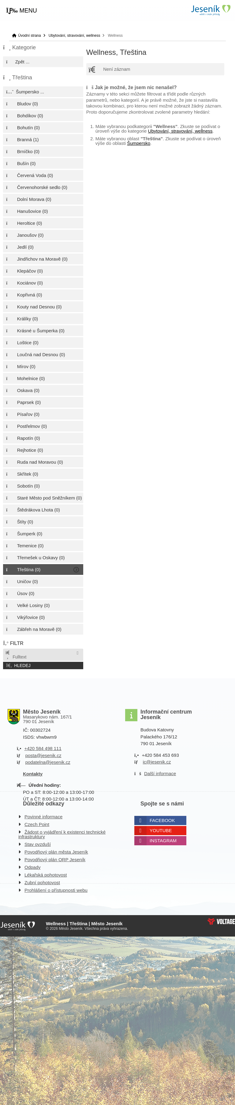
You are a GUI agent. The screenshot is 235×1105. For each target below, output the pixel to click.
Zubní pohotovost (42, 882)
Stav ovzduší (37, 844)
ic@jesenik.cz (157, 761)
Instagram (163, 840)
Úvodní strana (210, 10)
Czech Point (36, 824)
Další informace (160, 773)
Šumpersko (138, 143)
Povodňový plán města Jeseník (56, 851)
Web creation (221, 921)
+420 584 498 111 (42, 748)
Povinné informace (43, 816)
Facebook (162, 820)
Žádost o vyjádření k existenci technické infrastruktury (62, 834)
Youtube (161, 830)
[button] (21, 11)
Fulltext (15, 655)
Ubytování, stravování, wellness (74, 35)
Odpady (32, 867)
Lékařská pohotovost (45, 874)
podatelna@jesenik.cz (47, 762)
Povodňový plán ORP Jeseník (54, 859)
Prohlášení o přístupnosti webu (56, 890)
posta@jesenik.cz (43, 755)
